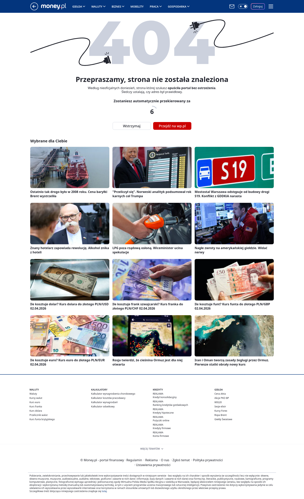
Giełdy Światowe (223, 419)
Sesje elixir (220, 406)
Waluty (96, 6)
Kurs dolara (35, 410)
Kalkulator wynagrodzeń (104, 402)
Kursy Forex (220, 410)
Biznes (116, 6)
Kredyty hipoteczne (163, 412)
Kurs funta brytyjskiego (42, 419)
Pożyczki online (161, 420)
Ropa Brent (220, 415)
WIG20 (218, 402)
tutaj (104, 491)
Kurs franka (35, 406)
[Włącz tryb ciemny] (243, 6)
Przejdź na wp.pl (172, 126)
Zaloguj (258, 6)
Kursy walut (35, 398)
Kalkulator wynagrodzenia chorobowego (113, 393)
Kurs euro (34, 402)
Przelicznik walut (38, 415)
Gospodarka (177, 6)
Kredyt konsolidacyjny (165, 397)
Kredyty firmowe (162, 428)
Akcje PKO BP (221, 398)
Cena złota (220, 393)
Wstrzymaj (131, 126)
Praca (154, 6)
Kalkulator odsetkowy (103, 406)
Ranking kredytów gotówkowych (170, 405)
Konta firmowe (161, 436)
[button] (271, 6)
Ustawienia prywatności (152, 465)
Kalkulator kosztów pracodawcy (108, 398)
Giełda (77, 6)
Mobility (137, 6)
